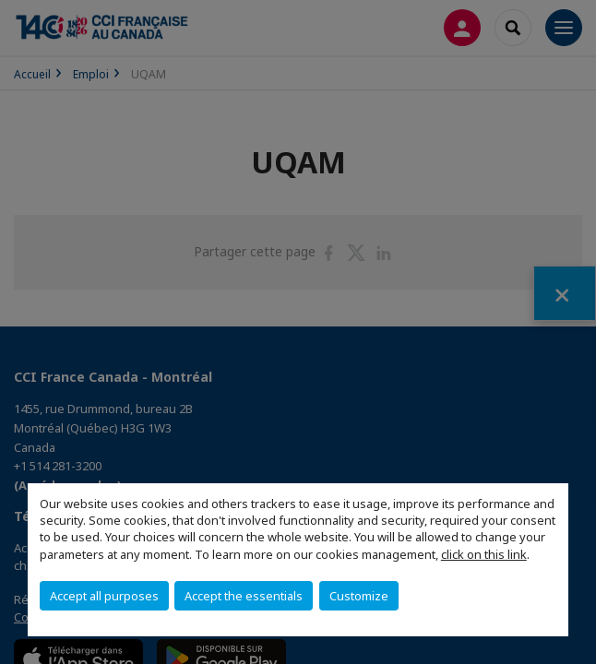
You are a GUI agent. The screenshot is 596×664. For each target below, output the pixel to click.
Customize (358, 595)
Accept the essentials (244, 595)
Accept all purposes (104, 595)
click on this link (484, 554)
